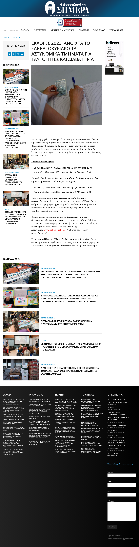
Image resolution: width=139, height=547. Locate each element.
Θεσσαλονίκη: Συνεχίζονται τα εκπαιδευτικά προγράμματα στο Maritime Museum (13, 180)
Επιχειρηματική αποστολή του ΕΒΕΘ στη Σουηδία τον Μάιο (40, 405)
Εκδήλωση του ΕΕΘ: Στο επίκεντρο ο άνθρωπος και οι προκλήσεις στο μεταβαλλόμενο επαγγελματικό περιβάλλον (15, 218)
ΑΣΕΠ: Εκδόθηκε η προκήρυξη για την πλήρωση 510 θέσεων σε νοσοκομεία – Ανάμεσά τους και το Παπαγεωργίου (13, 452)
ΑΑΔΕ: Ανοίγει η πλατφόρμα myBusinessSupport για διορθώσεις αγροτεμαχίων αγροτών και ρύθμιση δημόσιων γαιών (13, 443)
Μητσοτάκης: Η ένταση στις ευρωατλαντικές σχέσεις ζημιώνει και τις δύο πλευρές (65, 451)
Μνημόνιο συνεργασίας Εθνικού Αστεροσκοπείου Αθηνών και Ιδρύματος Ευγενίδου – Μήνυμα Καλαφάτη (65, 422)
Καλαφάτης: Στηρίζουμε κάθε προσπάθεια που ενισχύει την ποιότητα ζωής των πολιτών (64, 415)
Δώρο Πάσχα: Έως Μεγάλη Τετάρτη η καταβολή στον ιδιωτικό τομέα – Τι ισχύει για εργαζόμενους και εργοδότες (13, 409)
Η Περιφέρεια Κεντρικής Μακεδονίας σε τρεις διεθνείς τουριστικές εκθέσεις (90, 401)
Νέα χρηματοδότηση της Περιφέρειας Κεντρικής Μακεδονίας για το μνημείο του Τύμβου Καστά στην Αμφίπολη (91, 451)
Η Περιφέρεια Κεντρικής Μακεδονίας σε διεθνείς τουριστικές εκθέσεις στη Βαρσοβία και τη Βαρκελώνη (90, 423)
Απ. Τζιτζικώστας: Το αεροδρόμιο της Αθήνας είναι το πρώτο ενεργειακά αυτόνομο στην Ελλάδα (92, 416)
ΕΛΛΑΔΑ (16, 37)
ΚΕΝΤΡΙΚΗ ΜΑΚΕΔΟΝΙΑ (12, 87)
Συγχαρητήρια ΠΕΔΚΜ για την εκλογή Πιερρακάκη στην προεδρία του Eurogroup (39, 429)
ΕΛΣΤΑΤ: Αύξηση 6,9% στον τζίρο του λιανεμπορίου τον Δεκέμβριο (13, 415)
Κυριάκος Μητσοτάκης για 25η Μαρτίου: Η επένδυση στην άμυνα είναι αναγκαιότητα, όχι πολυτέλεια (66, 401)
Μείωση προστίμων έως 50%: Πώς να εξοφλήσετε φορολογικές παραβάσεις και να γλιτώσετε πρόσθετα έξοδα (13, 435)
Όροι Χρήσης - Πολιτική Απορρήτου (121, 464)
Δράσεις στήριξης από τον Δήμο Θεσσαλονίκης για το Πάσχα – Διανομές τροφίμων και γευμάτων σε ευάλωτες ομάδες (70, 371)
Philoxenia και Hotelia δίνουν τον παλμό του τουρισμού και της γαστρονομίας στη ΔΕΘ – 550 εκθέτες (92, 431)
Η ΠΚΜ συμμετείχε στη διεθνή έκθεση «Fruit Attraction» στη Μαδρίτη (91, 437)
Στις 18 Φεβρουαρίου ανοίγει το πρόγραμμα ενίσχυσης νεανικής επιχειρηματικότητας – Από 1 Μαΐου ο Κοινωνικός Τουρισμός (91, 408)
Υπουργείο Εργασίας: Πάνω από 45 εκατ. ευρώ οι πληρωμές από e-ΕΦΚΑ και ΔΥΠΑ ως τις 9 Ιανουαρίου (39, 423)
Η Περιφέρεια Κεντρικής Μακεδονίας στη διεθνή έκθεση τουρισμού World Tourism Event (91, 444)
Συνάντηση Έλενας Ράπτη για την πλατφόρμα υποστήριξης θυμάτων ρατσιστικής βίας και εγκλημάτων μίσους (13, 422)
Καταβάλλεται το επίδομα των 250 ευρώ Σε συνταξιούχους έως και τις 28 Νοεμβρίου (40, 442)
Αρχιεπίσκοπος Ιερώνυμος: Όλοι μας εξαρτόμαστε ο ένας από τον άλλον (14, 428)
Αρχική (6, 37)
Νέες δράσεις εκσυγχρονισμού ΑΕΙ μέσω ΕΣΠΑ (39, 417)
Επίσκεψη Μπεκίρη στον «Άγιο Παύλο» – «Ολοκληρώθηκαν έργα (65, 436)
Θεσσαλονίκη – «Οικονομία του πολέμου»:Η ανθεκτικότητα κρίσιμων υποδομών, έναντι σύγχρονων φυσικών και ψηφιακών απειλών (65, 443)
